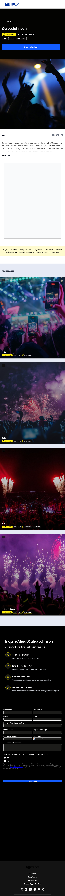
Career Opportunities (32, 884)
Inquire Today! (31, 47)
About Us (32, 873)
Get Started (32, 880)
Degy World (32, 877)
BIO (3, 135)
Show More (6, 155)
